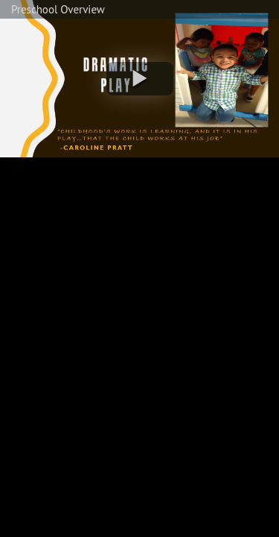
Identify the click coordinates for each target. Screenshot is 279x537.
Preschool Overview (58, 9)
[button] (139, 78)
